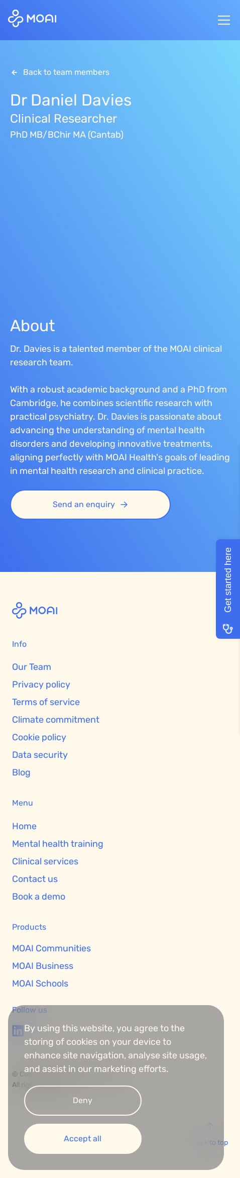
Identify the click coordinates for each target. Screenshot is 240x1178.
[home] (32, 20)
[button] (222, 20)
